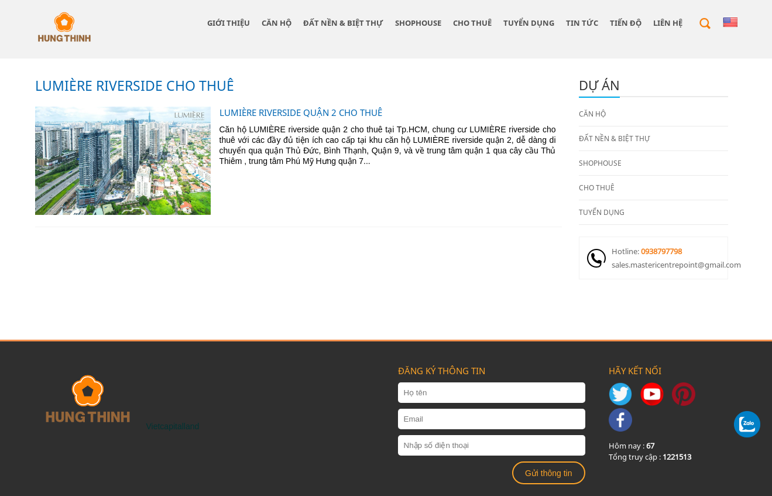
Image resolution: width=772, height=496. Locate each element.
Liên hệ (667, 23)
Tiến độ (625, 23)
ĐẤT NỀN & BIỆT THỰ (343, 23)
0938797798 (661, 251)
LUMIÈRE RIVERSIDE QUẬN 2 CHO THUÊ (300, 112)
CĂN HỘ (276, 23)
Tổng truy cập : (650, 456)
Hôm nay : (631, 445)
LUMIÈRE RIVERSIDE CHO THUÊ (134, 85)
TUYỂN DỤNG (528, 23)
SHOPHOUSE (418, 23)
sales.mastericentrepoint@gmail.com (670, 264)
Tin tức (582, 23)
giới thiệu (228, 23)
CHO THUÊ (472, 23)
